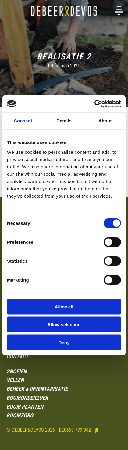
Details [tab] (64, 120)
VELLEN (15, 380)
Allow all (64, 306)
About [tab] (105, 120)
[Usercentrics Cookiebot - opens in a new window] (94, 104)
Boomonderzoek (27, 397)
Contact (17, 356)
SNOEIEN (16, 371)
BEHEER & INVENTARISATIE (37, 389)
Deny (64, 342)
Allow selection (63, 324)
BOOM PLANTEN (24, 406)
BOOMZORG (19, 415)
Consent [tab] (23, 120)
